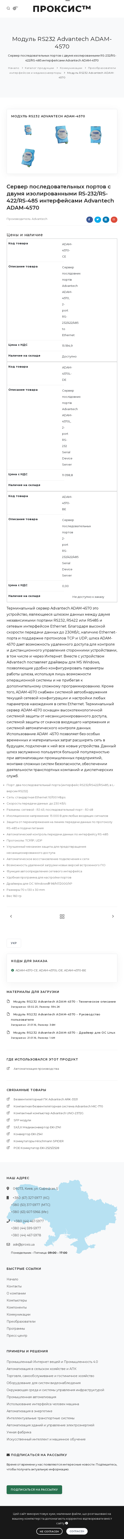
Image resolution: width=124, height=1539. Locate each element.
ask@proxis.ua (24, 1244)
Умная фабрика (19, 1432)
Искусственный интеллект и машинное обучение (46, 1439)
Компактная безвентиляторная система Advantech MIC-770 (58, 1106)
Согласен (77, 1531)
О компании (16, 1293)
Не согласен (49, 1531)
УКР (14, 943)
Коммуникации (71, 68)
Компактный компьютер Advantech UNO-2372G (48, 1113)
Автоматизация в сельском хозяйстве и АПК (41, 1369)
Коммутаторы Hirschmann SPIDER (39, 1141)
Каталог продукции (39, 68)
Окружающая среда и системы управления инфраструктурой (55, 1390)
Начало (13, 68)
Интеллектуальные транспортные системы (40, 1418)
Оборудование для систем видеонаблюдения (44, 1383)
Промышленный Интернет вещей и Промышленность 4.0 (52, 1362)
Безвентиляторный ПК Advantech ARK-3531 (46, 1099)
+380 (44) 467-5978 (26, 1235)
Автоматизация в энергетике (29, 1411)
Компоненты (17, 1307)
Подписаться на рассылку (34, 1489)
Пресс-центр (17, 1336)
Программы (16, 1329)
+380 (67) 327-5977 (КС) (31, 1198)
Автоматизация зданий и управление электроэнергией (50, 1425)
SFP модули (22, 1120)
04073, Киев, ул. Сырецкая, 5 (35, 1189)
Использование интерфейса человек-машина (43, 1404)
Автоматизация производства (36, 1068)
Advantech (39, 219)
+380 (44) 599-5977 (26, 1228)
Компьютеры (17, 1300)
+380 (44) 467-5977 (29, 1221)
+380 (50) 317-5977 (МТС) (30, 1205)
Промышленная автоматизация (31, 1397)
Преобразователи (21, 1322)
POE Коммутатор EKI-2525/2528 (36, 1148)
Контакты (14, 1286)
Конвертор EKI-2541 (28, 1134)
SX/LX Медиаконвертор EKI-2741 (37, 1127)
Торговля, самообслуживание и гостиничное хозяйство (50, 1376)
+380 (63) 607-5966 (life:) (29, 1212)
